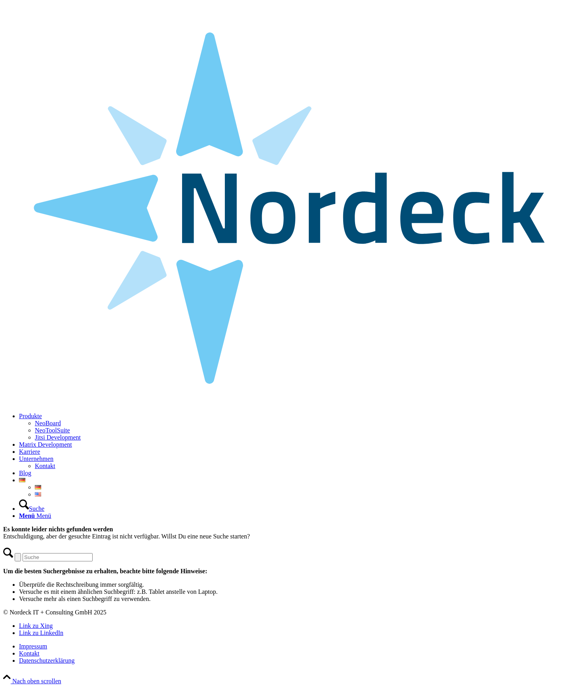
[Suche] (31, 508)
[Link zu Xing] (36, 625)
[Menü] (35, 515)
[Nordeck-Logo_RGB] (285, 402)
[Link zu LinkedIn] (41, 632)
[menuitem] (293, 427)
